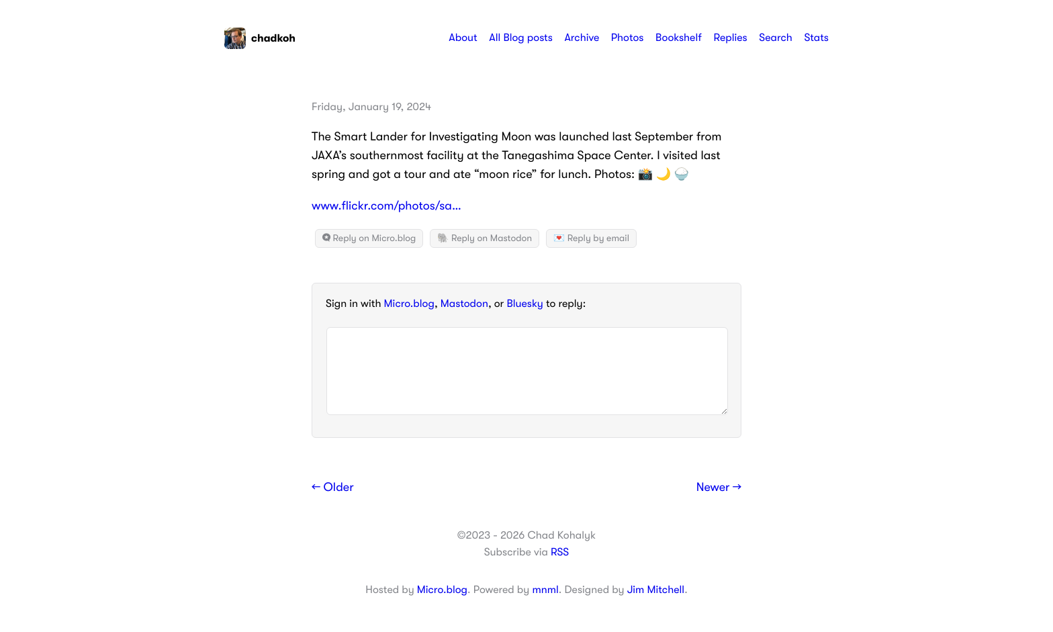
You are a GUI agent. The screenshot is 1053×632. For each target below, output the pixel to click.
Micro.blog (409, 304)
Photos (627, 38)
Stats (816, 38)
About (463, 38)
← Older (333, 487)
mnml (545, 590)
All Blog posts (521, 38)
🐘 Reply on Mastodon (484, 238)
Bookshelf (678, 38)
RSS (560, 552)
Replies (730, 38)
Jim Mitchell (655, 590)
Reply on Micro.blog (369, 238)
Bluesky (524, 304)
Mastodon (464, 304)
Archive (581, 38)
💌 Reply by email (591, 238)
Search (775, 38)
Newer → (718, 487)
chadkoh (259, 38)
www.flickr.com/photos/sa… (386, 206)
